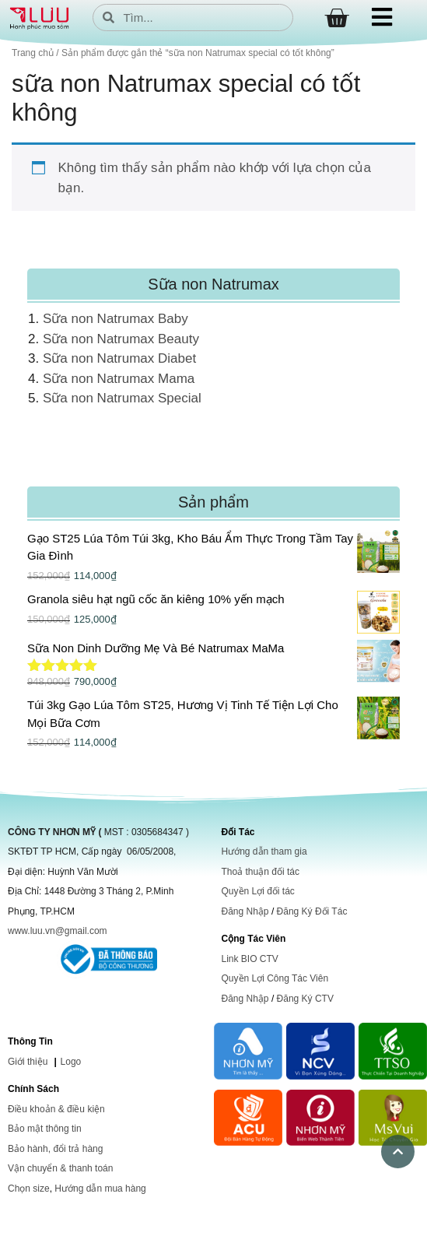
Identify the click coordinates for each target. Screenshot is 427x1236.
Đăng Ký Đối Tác (312, 911)
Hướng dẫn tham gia (264, 851)
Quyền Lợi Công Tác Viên (275, 978)
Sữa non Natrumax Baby (115, 318)
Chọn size (29, 1188)
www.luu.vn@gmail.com (57, 930)
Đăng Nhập (245, 911)
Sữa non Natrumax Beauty (121, 339)
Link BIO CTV (250, 958)
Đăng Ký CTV (305, 998)
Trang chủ (33, 52)
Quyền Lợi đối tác (258, 891)
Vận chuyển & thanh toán (60, 1168)
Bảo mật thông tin (45, 1128)
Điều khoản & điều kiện (56, 1109)
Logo (71, 1061)
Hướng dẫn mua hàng (99, 1188)
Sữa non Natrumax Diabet (119, 358)
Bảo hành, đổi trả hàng (55, 1148)
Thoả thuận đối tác (260, 871)
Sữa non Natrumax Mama (118, 378)
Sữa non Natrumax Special (122, 398)
